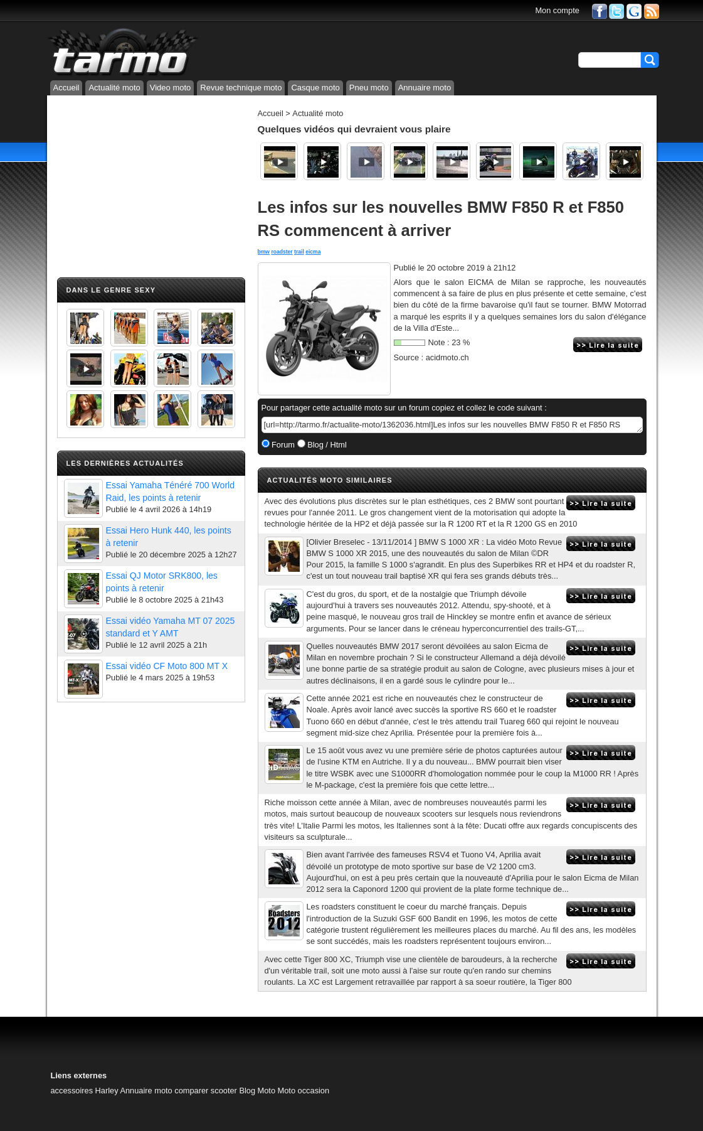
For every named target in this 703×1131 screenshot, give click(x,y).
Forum (282, 444)
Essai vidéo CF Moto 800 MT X (167, 666)
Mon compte (557, 10)
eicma (312, 252)
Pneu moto (369, 87)
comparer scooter (205, 1090)
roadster (281, 252)
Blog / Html (326, 444)
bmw (264, 252)
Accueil (66, 87)
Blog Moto (257, 1090)
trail (299, 252)
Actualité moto (114, 87)
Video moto (170, 87)
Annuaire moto (425, 87)
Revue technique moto (241, 87)
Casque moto (315, 87)
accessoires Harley (85, 1090)
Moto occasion (304, 1090)
